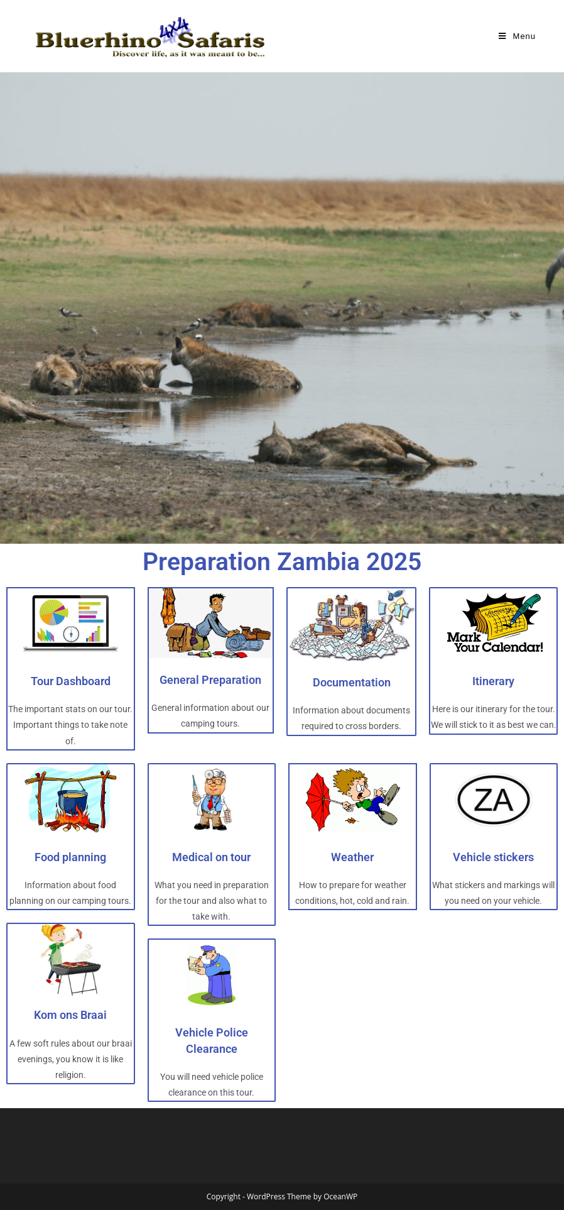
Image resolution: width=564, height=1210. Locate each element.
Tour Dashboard (71, 681)
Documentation (352, 682)
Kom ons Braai (70, 1014)
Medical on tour (211, 857)
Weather (352, 857)
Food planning (70, 857)
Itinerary (493, 681)
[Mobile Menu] (517, 36)
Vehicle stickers (493, 857)
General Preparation (210, 679)
